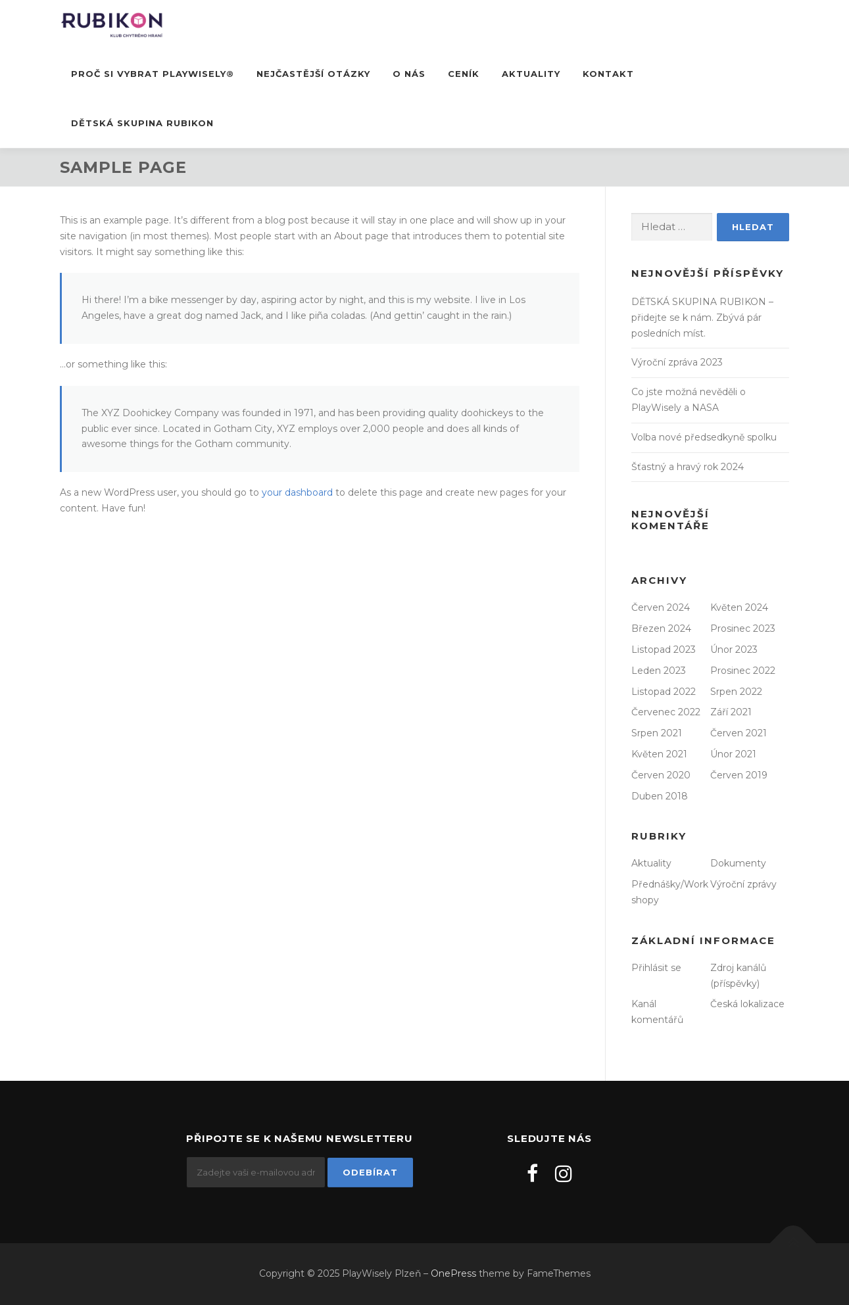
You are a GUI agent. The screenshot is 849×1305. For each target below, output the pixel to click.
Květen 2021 (659, 754)
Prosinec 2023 (742, 628)
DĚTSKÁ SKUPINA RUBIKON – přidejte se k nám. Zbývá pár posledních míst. (702, 317)
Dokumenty (738, 863)
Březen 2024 (661, 628)
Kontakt (608, 73)
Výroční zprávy (743, 884)
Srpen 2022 (736, 692)
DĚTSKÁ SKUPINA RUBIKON (142, 123)
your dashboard (297, 492)
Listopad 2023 (663, 649)
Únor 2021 (733, 754)
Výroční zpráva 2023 (677, 362)
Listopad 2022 (663, 692)
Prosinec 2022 (742, 670)
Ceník (463, 73)
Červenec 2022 (665, 712)
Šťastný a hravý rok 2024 (687, 467)
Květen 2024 (739, 607)
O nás (409, 73)
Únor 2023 (734, 649)
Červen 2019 (738, 775)
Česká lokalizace (747, 1004)
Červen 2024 (660, 607)
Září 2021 (731, 712)
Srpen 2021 (656, 733)
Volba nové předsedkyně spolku (704, 437)
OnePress (453, 1273)
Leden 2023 (658, 670)
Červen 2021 (738, 733)
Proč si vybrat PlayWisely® (152, 73)
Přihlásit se (656, 968)
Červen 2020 (661, 775)
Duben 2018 (659, 796)
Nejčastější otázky (313, 73)
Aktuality (531, 73)
